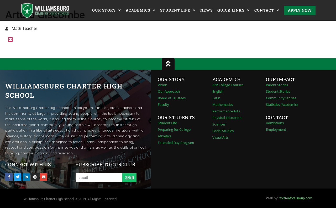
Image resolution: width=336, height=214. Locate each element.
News (206, 10)
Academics (140, 10)
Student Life (178, 10)
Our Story (106, 10)
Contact (266, 10)
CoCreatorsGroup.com (295, 198)
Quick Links (233, 10)
